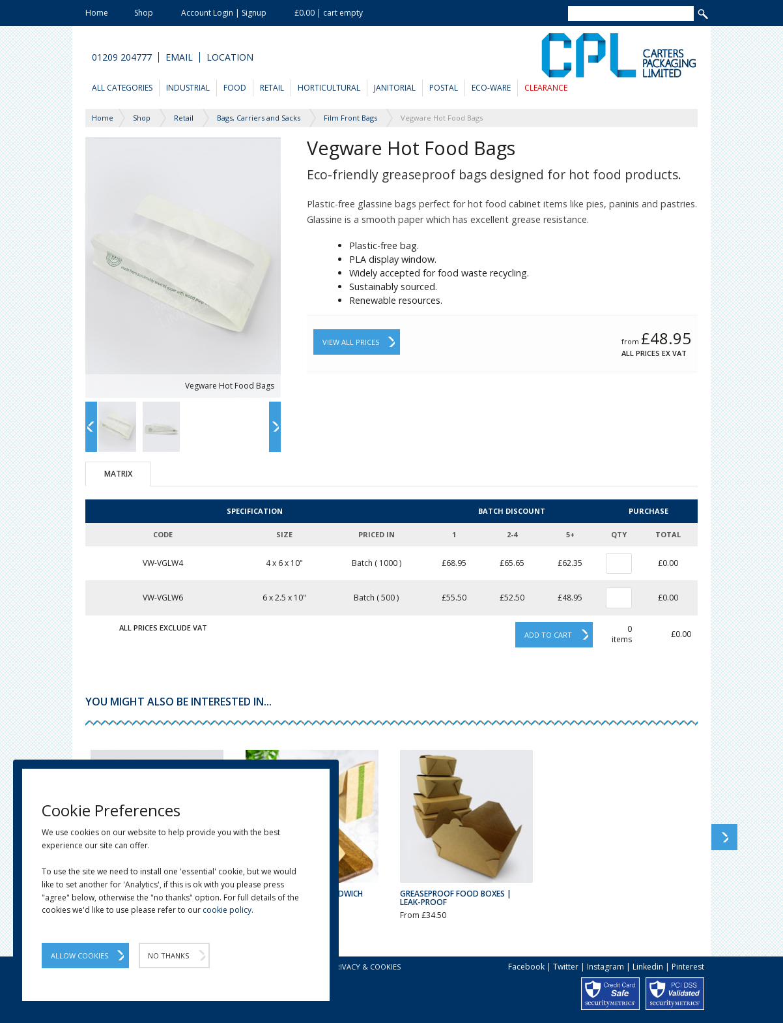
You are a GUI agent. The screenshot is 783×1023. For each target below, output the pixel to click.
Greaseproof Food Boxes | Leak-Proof (455, 898)
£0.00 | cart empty (328, 12)
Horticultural (329, 87)
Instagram (605, 966)
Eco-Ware (491, 87)
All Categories (122, 87)
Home (96, 12)
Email (179, 57)
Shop (143, 12)
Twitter (565, 966)
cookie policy (227, 909)
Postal (443, 87)
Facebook (526, 966)
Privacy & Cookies (366, 966)
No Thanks (168, 955)
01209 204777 (122, 57)
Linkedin (648, 966)
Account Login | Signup (223, 12)
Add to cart (548, 635)
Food (234, 87)
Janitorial (395, 87)
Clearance (545, 87)
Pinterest (688, 966)
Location (229, 57)
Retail (272, 87)
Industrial (188, 87)
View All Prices (350, 342)
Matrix (118, 473)
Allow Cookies (79, 955)
